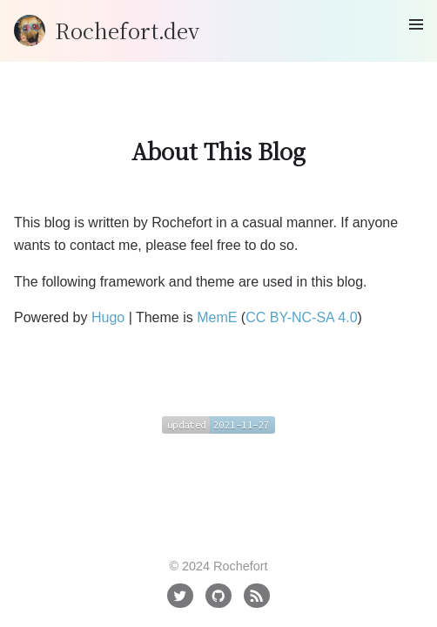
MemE (217, 317)
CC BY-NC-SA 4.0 (301, 317)
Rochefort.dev (127, 30)
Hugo (107, 317)
